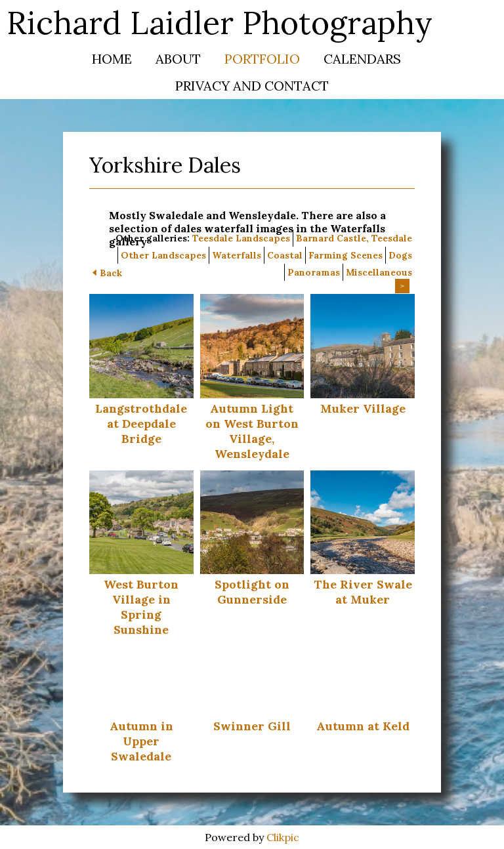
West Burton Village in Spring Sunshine (141, 607)
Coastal (285, 255)
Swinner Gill (252, 726)
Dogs (400, 255)
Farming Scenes (345, 255)
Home (112, 59)
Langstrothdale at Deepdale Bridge (141, 423)
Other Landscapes (163, 255)
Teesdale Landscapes (241, 238)
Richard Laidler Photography (219, 23)
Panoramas (313, 272)
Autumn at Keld (363, 726)
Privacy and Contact (252, 85)
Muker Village (363, 408)
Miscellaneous (379, 272)
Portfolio (262, 59)
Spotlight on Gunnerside (252, 592)
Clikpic (282, 837)
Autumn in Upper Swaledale (141, 741)
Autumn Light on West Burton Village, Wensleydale (252, 431)
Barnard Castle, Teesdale (354, 238)
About (178, 59)
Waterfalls (236, 255)
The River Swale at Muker (363, 592)
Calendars (362, 59)
